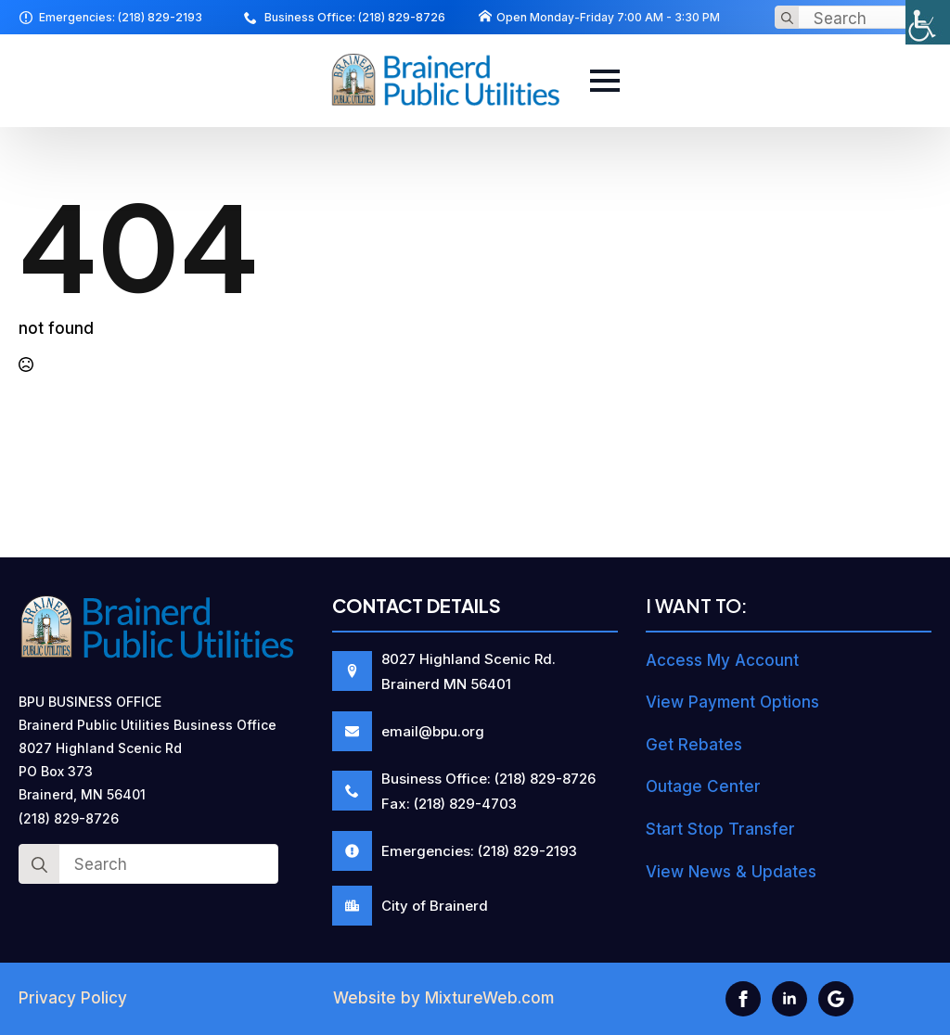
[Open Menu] (605, 81)
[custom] (836, 998)
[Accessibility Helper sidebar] (927, 22)
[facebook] (743, 998)
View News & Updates (731, 871)
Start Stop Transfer (720, 829)
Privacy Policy (73, 998)
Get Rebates (694, 744)
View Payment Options (732, 702)
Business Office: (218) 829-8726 (354, 17)
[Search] (787, 18)
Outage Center (703, 786)
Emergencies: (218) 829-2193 (120, 17)
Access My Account (722, 660)
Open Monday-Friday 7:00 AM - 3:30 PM (608, 17)
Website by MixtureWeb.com (443, 998)
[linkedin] (789, 998)
